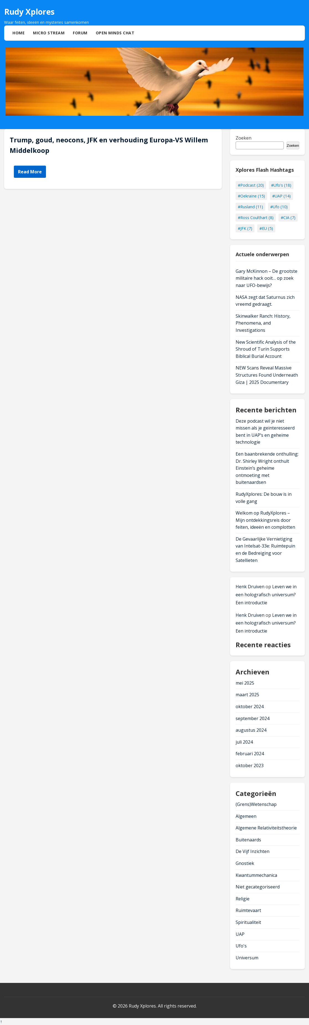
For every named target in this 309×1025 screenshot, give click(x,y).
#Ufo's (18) (281, 185)
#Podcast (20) (251, 185)
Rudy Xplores (29, 11)
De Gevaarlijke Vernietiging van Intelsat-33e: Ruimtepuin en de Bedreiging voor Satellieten (265, 549)
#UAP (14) (281, 196)
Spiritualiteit (248, 922)
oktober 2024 (250, 706)
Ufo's (241, 946)
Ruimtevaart (248, 910)
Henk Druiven (250, 587)
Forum (80, 32)
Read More (30, 172)
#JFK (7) (245, 228)
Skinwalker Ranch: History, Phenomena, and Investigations (263, 323)
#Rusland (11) (250, 206)
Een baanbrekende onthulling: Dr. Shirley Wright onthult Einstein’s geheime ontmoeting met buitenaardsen (267, 468)
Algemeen (246, 816)
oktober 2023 (250, 765)
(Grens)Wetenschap (256, 804)
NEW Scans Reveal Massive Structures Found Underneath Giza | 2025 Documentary (267, 375)
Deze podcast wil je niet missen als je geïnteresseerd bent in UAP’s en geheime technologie (265, 431)
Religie (242, 899)
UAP (240, 934)
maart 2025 (247, 695)
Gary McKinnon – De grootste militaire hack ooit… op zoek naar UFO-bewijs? (266, 278)
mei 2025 (245, 683)
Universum (247, 958)
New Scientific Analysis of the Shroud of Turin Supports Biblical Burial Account (266, 349)
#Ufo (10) (279, 206)
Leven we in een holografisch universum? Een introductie (266, 595)
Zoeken (243, 138)
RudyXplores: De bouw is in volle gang (264, 497)
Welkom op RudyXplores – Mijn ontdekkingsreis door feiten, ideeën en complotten (265, 520)
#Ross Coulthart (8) (256, 217)
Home (18, 32)
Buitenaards (248, 840)
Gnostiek (245, 863)
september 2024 (252, 718)
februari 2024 (250, 754)
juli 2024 (244, 742)
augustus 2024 (251, 730)
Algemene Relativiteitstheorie (266, 828)
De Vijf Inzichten (252, 851)
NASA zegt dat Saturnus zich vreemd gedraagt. (265, 300)
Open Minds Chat (115, 32)
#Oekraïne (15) (251, 196)
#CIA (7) (288, 217)
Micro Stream (49, 32)
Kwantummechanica (256, 875)
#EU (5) (266, 228)
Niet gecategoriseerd (258, 887)
